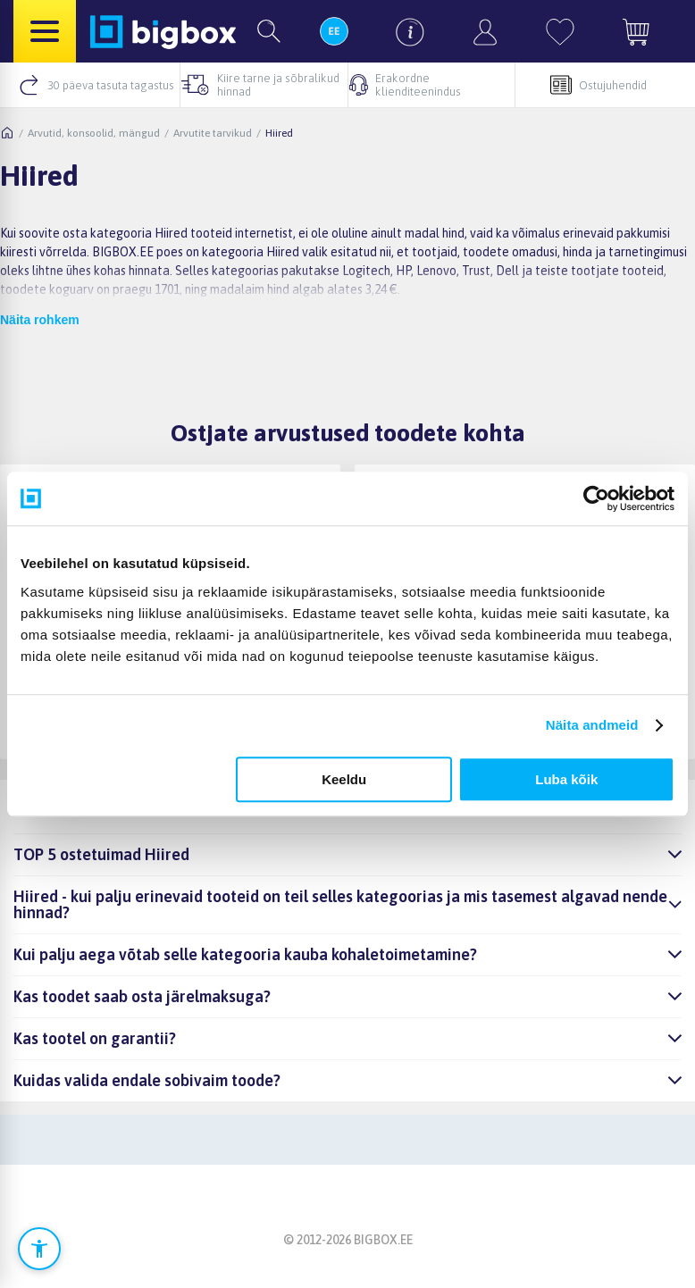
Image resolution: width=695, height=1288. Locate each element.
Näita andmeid (592, 724)
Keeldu (344, 779)
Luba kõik (566, 779)
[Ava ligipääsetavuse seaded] (39, 1248)
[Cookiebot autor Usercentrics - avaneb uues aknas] (596, 498)
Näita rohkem (40, 320)
